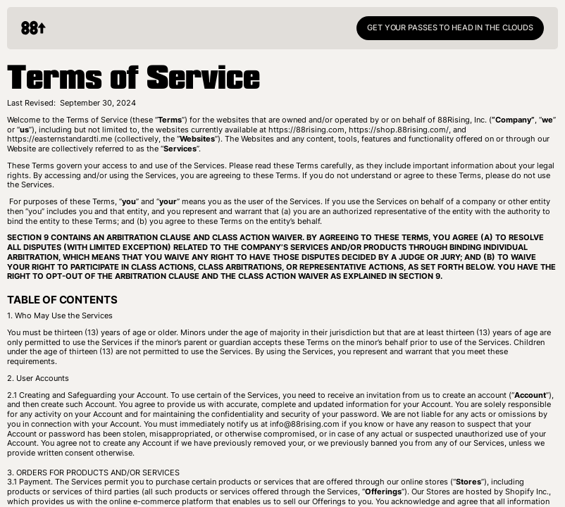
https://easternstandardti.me (59, 139)
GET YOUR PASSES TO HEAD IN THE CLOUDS (450, 27)
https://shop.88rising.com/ (399, 129)
